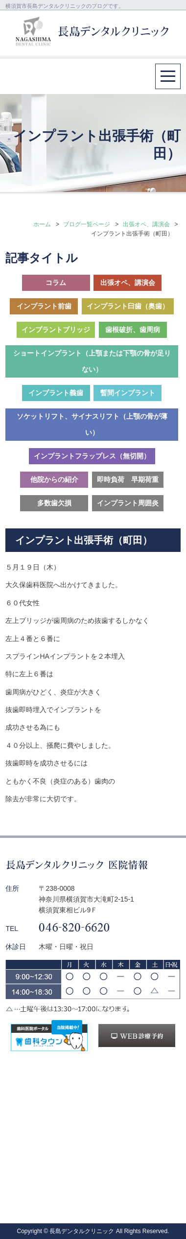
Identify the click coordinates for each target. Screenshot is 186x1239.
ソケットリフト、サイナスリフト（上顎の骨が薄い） (92, 424)
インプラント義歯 (55, 393)
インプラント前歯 (44, 306)
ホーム (42, 224)
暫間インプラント (127, 393)
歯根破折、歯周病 (132, 330)
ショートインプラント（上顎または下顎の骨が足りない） (92, 361)
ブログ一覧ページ (86, 224)
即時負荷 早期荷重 (128, 479)
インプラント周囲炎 (128, 503)
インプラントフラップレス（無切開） (92, 456)
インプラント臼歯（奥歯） (128, 306)
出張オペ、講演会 (146, 224)
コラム (56, 282)
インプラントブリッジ (56, 330)
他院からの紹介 (54, 479)
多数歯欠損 (54, 503)
